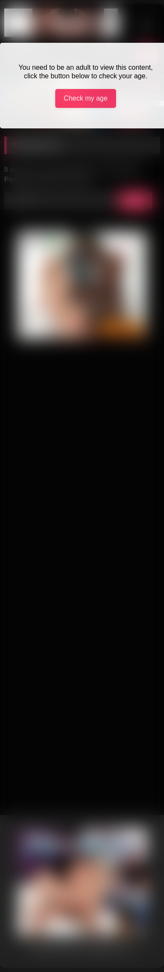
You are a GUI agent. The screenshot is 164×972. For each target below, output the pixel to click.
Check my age (85, 98)
